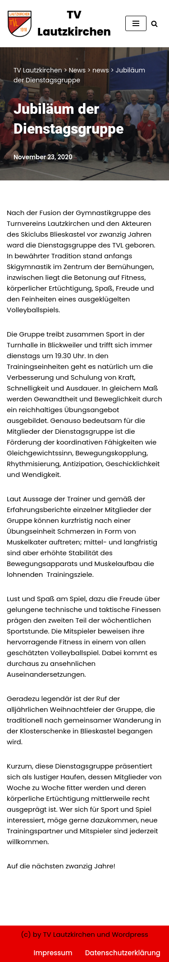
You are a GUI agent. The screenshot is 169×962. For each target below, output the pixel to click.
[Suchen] (154, 23)
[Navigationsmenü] (135, 23)
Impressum (53, 953)
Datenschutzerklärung (122, 953)
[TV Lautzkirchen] (59, 23)
